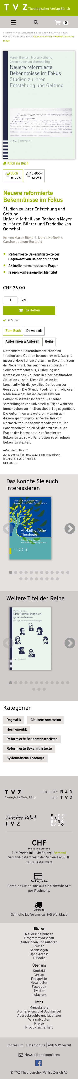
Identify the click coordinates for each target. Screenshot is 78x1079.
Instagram (39, 995)
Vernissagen (39, 950)
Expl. (23, 300)
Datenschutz (35, 1045)
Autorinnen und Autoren (39, 942)
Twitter (39, 991)
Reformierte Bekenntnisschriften (31, 739)
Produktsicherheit (39, 1028)
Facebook (39, 987)
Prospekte (39, 979)
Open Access (39, 954)
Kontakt (39, 971)
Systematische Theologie (25, 758)
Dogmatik (13, 720)
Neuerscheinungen (39, 934)
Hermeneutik (16, 730)
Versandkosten (39, 1020)
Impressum (15, 1045)
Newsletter (39, 983)
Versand (60, 853)
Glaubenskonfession (46, 720)
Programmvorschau (39, 938)
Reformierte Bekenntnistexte (29, 749)
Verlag (39, 975)
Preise (39, 1024)
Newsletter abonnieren (39, 1055)
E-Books (39, 958)
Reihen (39, 946)
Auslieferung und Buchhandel (39, 1012)
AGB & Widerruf (59, 1045)
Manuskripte (39, 1008)
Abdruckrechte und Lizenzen (39, 1016)
